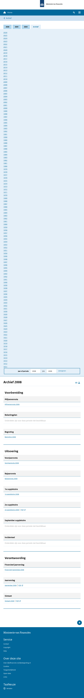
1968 (5, 201)
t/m (43, 371)
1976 (5, 178)
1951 (5, 250)
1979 (5, 169)
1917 (5, 349)
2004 (5, 96)
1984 (5, 155)
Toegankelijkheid (9, 670)
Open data (7, 673)
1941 (5, 279)
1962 (5, 218)
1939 (5, 285)
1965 (5, 210)
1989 (5, 140)
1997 (5, 117)
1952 (5, 247)
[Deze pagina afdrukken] (79, 383)
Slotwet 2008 (9, 601)
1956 (5, 236)
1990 (5, 137)
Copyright (6, 647)
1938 (5, 288)
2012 (5, 73)
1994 (5, 125)
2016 (5, 62)
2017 (5, 59)
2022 (5, 44)
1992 (5, 131)
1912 (5, 364)
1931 (5, 308)
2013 (5, 70)
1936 (5, 294)
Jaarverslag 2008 (11, 585)
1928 (5, 317)
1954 (5, 242)
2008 (5, 85)
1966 (5, 207)
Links (5, 677)
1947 (5, 262)
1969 (5, 198)
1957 (5, 233)
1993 (5, 128)
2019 (5, 53)
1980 (5, 166)
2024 (26, 27)
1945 (5, 268)
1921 (5, 338)
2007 (5, 88)
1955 (5, 239)
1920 (5, 340)
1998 (5, 114)
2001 (5, 105)
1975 (5, 181)
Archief (9, 18)
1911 (5, 367)
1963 (5, 216)
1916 (5, 352)
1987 (5, 146)
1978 (5, 172)
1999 (5, 111)
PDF (23, 510)
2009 (5, 82)
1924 (5, 329)
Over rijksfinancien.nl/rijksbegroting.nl (17, 663)
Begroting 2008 (10, 437)
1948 (5, 259)
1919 (5, 343)
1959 (5, 227)
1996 (5, 120)
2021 (5, 47)
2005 (5, 94)
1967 (5, 204)
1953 (5, 245)
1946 (5, 265)
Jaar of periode (23, 371)
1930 (5, 311)
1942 (5, 277)
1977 (5, 175)
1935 (5, 297)
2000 (5, 108)
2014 (5, 67)
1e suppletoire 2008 (12, 494)
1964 (5, 213)
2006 (5, 91)
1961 (5, 221)
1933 (5, 303)
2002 (5, 102)
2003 (5, 99)
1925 (5, 326)
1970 (5, 195)
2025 (16, 27)
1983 (5, 157)
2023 (5, 41)
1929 (5, 314)
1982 (5, 160)
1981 (5, 163)
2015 (5, 64)
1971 (5, 192)
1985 (5, 152)
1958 (5, 230)
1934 (5, 300)
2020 (5, 50)
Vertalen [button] (9, 688)
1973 (5, 186)
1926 (5, 323)
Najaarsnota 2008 (11, 479)
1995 (5, 123)
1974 (5, 184)
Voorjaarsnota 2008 (12, 463)
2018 (5, 56)
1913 (5, 361)
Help (5, 651)
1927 (5, 320)
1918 (5, 346)
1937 (5, 291)
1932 (5, 306)
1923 (5, 332)
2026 (7, 27)
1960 (5, 224)
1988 (5, 143)
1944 (5, 271)
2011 (5, 76)
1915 (5, 355)
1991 (5, 134)
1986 (5, 149)
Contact (6, 644)
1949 (5, 256)
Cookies (6, 666)
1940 (5, 282)
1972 (5, 189)
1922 (5, 335)
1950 (5, 253)
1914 (5, 358)
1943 (5, 274)
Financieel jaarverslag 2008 (14, 570)
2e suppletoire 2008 (12, 510)
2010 (5, 79)
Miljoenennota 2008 (12, 404)
